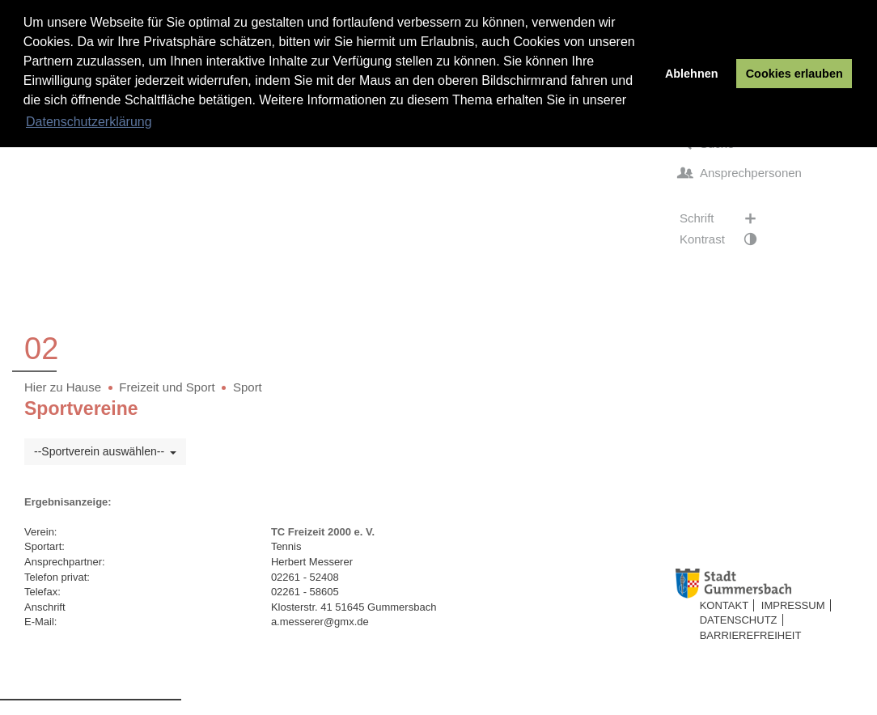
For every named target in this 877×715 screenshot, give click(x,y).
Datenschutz (738, 620)
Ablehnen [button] (691, 73)
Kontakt (724, 605)
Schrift (726, 218)
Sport (247, 387)
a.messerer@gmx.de (320, 622)
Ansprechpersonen (741, 173)
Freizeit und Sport (166, 387)
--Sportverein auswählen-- (105, 451)
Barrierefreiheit (751, 635)
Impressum (793, 605)
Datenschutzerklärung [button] (89, 122)
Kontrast (726, 239)
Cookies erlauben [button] (794, 73)
